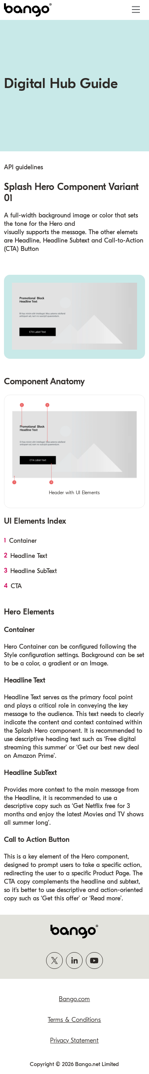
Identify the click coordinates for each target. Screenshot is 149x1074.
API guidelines (23, 167)
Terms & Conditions (74, 1019)
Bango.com (74, 999)
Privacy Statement (74, 1040)
